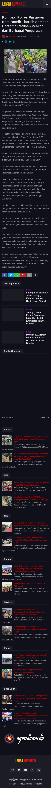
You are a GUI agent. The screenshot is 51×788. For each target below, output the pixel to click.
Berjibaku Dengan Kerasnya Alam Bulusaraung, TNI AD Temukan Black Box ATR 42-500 (30, 629)
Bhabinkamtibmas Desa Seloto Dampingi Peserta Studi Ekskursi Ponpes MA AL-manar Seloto (30, 540)
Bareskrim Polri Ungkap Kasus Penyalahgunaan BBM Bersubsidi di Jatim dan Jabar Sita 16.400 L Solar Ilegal (31, 715)
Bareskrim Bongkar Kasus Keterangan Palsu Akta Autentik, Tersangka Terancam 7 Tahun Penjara (30, 698)
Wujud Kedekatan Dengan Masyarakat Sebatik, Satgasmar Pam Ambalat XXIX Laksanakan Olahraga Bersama (28, 568)
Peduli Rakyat (26, 784)
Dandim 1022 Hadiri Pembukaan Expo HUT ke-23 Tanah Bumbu (36, 339)
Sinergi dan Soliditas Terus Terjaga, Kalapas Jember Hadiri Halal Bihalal (37, 297)
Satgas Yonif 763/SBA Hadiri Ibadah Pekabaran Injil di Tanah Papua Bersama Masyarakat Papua (31, 439)
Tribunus (38, 784)
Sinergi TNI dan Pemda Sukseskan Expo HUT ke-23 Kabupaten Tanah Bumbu (35, 318)
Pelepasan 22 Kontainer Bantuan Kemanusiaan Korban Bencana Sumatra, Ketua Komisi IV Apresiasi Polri (29, 612)
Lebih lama (43, 418)
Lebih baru (8, 418)
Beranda (5, 13)
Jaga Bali (12, 784)
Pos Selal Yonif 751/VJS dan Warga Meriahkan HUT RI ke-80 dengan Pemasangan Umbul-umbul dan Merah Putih (31, 456)
